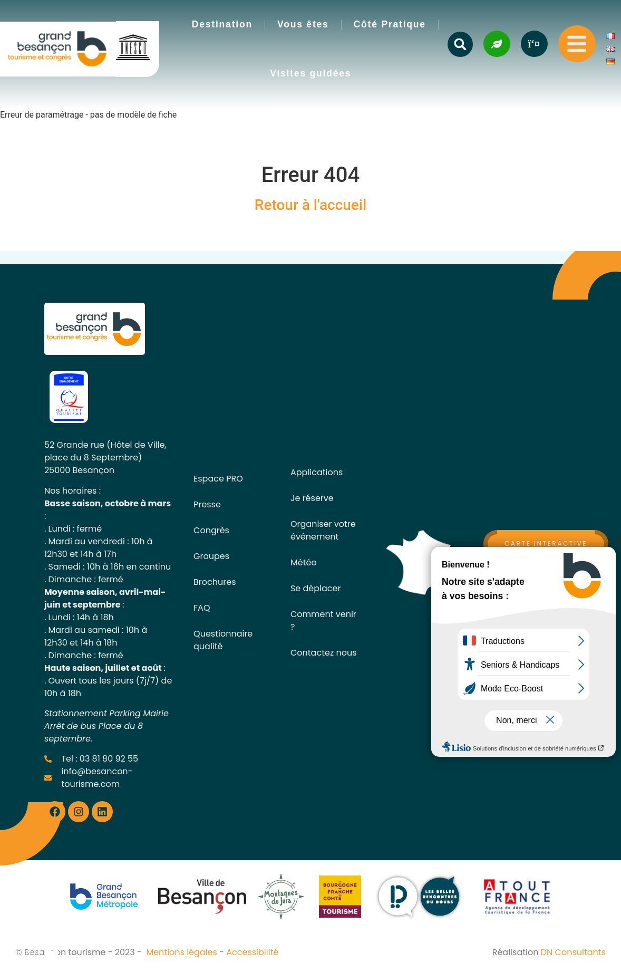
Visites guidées (310, 73)
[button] (460, 44)
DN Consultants (573, 952)
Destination (222, 24)
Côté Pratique (390, 24)
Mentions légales (181, 952)
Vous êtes (303, 24)
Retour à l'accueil (310, 205)
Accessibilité (252, 952)
